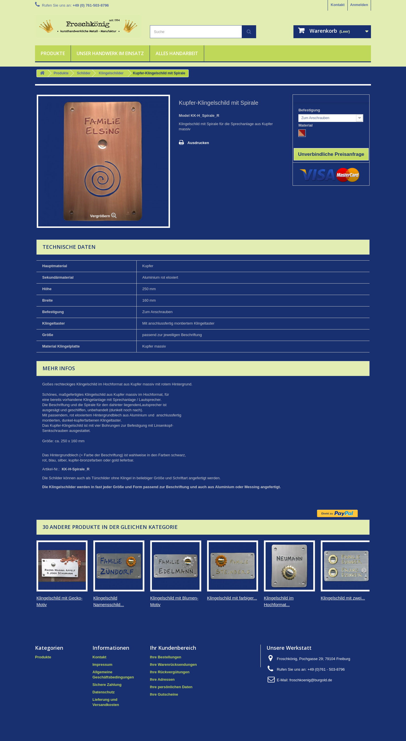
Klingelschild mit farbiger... (232, 597)
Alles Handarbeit (177, 53)
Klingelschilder (111, 73)
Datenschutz (103, 692)
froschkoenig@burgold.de (310, 680)
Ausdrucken (198, 143)
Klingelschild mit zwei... (343, 597)
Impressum (102, 664)
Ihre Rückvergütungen (170, 672)
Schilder (83, 73)
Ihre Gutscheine (164, 694)
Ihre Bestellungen (165, 657)
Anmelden (359, 5)
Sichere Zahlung (106, 684)
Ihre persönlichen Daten (171, 687)
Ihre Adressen (162, 679)
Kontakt (338, 5)
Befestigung (309, 110)
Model (184, 115)
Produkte (53, 53)
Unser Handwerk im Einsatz (110, 53)
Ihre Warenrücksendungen (173, 664)
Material (306, 125)
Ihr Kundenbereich (173, 647)
